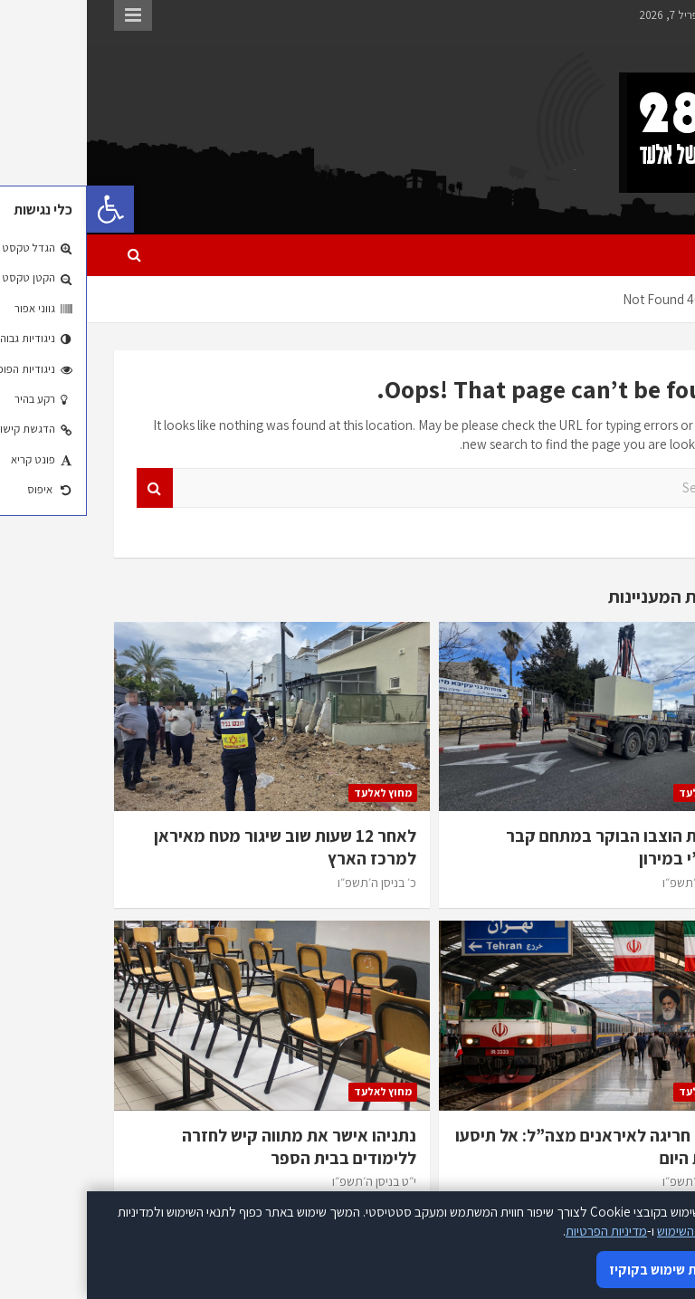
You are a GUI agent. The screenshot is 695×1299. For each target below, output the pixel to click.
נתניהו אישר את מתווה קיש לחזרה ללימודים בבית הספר (212, 1146)
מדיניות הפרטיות (519, 1230)
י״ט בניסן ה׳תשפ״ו (287, 1181)
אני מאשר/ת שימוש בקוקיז (595, 1269)
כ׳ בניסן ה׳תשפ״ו (615, 882)
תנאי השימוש (601, 1230)
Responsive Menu (46, 15)
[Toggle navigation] (644, 255)
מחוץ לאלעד (620, 792)
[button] (23, 209)
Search (68, 488)
